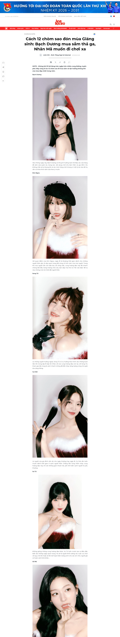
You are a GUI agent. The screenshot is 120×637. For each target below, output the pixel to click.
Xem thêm (113, 28)
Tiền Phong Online (50, 16)
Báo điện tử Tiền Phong (60, 22)
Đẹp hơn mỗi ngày (46, 28)
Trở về (3, 81)
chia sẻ (51, 62)
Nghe (3, 63)
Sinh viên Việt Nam (80, 16)
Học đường (35, 28)
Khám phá (20, 28)
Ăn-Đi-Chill (72, 28)
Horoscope (106, 28)
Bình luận (3, 76)
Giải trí (28, 28)
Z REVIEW (90, 28)
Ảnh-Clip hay (81, 28)
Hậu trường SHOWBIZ (60, 28)
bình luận (69, 62)
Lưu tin (3, 72)
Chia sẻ (3, 67)
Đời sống (12, 28)
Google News (94, 34)
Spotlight (98, 28)
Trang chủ (6, 28)
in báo (65, 62)
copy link (60, 62)
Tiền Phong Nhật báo (65, 16)
